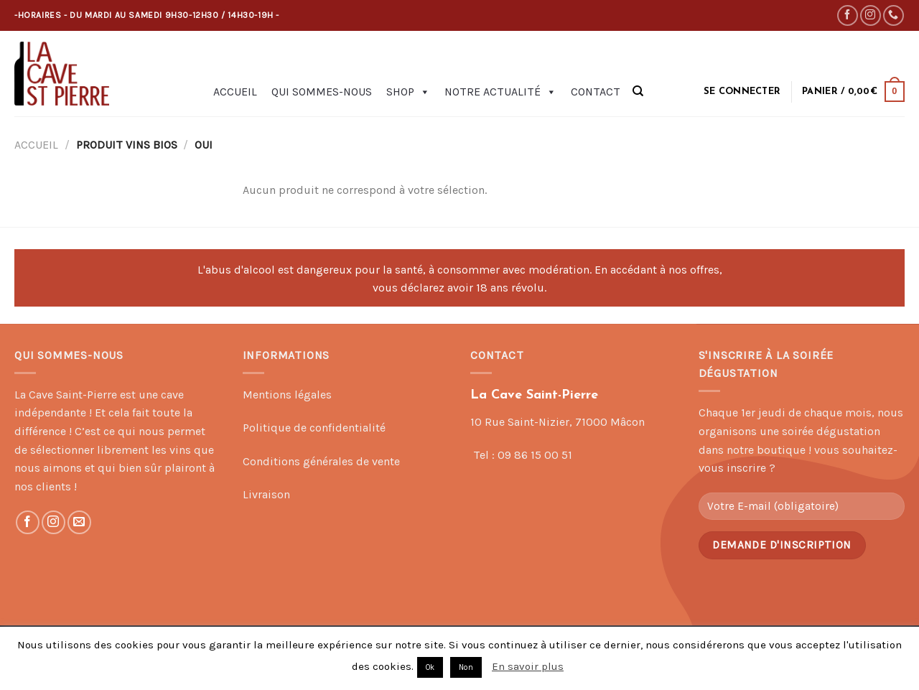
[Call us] (893, 15)
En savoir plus (528, 666)
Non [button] (466, 667)
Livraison (266, 494)
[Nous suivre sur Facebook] (847, 15)
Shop (408, 92)
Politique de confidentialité (314, 427)
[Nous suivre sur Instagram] (870, 15)
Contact (595, 91)
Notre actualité (500, 92)
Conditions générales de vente (321, 461)
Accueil (235, 91)
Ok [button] (430, 667)
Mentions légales (287, 394)
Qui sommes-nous (321, 91)
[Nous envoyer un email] (79, 522)
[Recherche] (638, 91)
